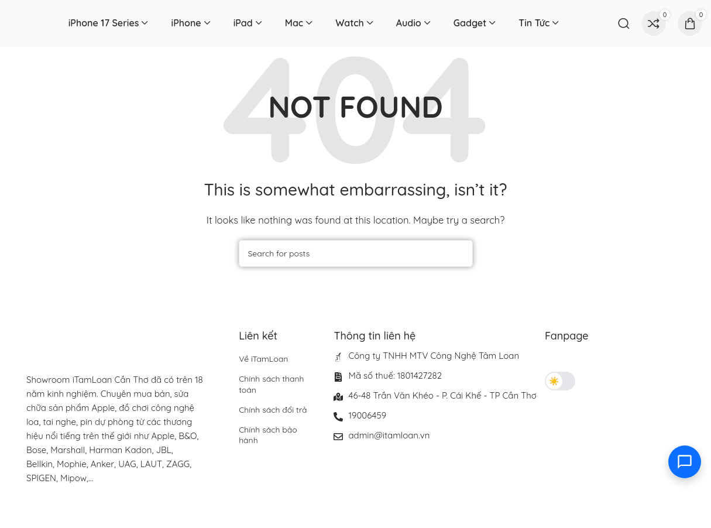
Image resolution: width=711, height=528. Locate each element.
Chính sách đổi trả (273, 409)
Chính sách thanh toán (271, 384)
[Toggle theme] (560, 381)
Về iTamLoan (263, 359)
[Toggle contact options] (684, 461)
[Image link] (102, 513)
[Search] (624, 23)
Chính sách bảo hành (268, 434)
